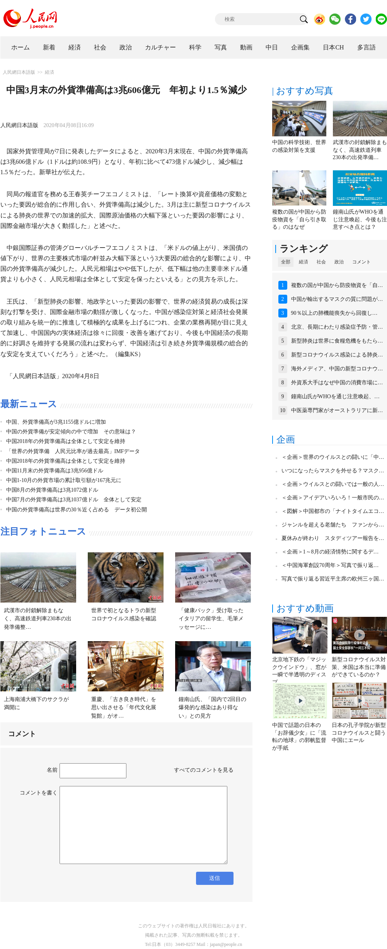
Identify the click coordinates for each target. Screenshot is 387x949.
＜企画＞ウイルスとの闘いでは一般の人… (332, 484)
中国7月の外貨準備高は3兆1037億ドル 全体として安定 (74, 500)
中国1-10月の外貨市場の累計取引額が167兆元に (64, 480)
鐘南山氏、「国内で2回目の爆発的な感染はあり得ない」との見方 (212, 707)
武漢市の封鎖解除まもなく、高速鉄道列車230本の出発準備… (360, 149)
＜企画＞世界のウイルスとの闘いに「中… (332, 457)
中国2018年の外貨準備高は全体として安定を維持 (65, 441)
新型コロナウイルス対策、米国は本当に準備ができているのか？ (359, 667)
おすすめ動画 (305, 608)
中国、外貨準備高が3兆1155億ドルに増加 (56, 422)
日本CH (333, 47)
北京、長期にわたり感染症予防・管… (337, 327)
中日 (272, 47)
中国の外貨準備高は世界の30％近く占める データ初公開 (76, 510)
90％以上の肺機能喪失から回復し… (334, 313)
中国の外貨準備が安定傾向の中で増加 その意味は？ (71, 432)
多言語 (366, 47)
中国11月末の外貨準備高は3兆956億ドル (54, 471)
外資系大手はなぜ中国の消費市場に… (337, 382)
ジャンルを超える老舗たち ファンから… (332, 525)
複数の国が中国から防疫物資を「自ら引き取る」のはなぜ (299, 219)
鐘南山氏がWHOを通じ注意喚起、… (335, 396)
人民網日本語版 (19, 72)
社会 (100, 47)
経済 (74, 47)
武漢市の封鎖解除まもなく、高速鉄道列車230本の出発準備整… (38, 619)
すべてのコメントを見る (204, 770)
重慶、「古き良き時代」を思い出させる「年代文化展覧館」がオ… (123, 707)
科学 (195, 47)
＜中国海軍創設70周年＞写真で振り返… (330, 565)
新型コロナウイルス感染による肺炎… (337, 355)
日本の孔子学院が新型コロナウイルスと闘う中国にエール (359, 732)
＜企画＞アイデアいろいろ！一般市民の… (332, 498)
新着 (49, 47)
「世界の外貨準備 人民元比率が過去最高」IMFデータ (73, 451)
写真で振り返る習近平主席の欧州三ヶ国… (332, 579)
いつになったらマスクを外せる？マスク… (332, 471)
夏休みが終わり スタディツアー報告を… (332, 538)
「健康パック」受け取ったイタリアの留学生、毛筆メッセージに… (211, 619)
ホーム (20, 47)
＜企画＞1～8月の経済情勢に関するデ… (330, 552)
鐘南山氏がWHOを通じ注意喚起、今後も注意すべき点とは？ (360, 219)
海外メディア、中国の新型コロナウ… (337, 369)
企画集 (300, 47)
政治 (125, 47)
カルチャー (160, 47)
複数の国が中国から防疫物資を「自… (337, 285)
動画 (246, 47)
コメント (361, 262)
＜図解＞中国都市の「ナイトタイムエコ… (332, 511)
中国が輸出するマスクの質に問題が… (337, 299)
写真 (221, 47)
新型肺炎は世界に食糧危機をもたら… (337, 341)
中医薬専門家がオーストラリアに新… (337, 410)
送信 (214, 878)
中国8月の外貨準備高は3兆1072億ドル (52, 490)
